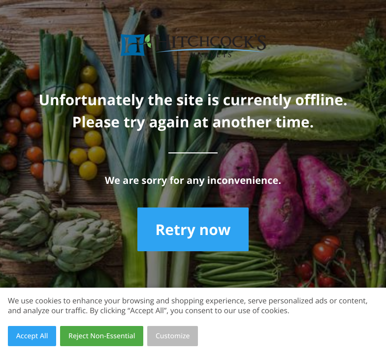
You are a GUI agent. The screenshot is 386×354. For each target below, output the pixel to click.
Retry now (192, 229)
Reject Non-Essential (101, 336)
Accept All (32, 336)
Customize (173, 336)
